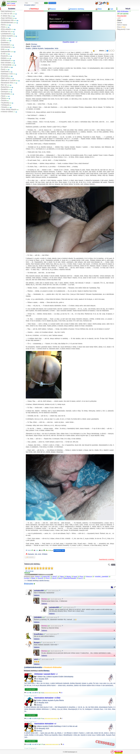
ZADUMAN (38, 617)
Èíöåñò (3, 40)
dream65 (40, 578)
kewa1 (75, 576)
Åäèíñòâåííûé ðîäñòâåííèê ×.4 (45, 724)
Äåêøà (33, 578)
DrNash (37, 576)
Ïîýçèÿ (3, 69)
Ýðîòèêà (4, 107)
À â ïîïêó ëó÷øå (6, 14)
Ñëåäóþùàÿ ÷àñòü (59, 550)
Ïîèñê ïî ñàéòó (122, 25)
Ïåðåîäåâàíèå (5, 60)
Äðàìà (3, 27)
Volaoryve (89, 576)
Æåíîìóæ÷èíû (5, 31)
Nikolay (68, 576)
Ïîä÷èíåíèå (4, 67)
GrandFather (38, 634)
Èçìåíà (3, 38)
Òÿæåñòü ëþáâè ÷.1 (32, 32)
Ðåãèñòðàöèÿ (52, 3)
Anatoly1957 (46, 576)
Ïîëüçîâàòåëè (121, 16)
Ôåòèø (3, 98)
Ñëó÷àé (4, 85)
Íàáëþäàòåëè (5, 51)
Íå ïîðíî (3, 54)
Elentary (34, 44)
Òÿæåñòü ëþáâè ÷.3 (32, 35)
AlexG (60, 578)
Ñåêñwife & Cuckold (8, 80)
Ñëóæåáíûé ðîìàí (7, 83)
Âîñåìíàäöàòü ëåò (7, 20)
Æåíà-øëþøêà (6, 29)
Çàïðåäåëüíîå (6, 34)
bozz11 (80, 578)
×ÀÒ (118, 18)
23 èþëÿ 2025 (35, 46)
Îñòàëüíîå (4, 56)
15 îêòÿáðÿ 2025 (42, 703)
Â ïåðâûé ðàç (5, 16)
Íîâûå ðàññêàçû (6, 11)
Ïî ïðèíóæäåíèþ (6, 65)
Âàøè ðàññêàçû (6, 18)
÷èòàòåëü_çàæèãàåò (101, 576)
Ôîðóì (119, 20)
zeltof (36, 659)
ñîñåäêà (44, 554)
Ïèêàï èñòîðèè (6, 63)
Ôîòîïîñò (4, 100)
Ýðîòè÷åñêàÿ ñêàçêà (8, 109)
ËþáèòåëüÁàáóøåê (70, 578)
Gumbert (26, 578)
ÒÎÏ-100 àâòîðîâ (122, 14)
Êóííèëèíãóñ (5, 45)
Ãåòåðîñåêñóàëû (7, 22)
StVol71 (54, 576)
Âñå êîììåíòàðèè (122, 11)
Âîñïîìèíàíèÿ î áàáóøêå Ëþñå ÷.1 (46, 674)
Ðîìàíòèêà (4, 76)
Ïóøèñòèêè (5, 71)
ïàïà (36, 554)
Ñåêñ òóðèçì (5, 78)
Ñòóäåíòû (4, 89)
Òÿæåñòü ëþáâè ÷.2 (32, 34)
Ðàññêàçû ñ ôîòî (7, 74)
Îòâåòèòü (37, 595)
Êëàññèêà (4, 42)
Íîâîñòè (119, 23)
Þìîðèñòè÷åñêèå (7, 112)
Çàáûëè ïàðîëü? (29, 5)
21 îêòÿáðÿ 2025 (42, 679)
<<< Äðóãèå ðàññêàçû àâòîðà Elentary (36, 580)
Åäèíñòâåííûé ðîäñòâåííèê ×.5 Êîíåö (47, 698)
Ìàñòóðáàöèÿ (5, 47)
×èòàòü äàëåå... (31, 689)
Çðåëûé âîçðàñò (7, 36)
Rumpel (36, 642)
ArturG (48, 578)
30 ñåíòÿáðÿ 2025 (42, 728)
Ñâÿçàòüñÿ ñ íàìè (123, 29)
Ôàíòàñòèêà (5, 94)
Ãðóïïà (3, 25)
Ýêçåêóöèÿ (5, 103)
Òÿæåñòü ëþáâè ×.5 (32, 39)
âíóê (39, 554)
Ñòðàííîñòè (5, 87)
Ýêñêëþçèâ (5, 105)
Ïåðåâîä (3, 58)
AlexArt (54, 578)
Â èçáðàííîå (30, 557)
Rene (81, 576)
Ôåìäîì (3, 96)
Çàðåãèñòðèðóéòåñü (33, 667)
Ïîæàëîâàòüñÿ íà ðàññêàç (106, 559)
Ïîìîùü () (121, 27)
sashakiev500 (39, 590)
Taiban (62, 576)
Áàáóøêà (31, 554)
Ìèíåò (3, 49)
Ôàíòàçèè (4, 92)
